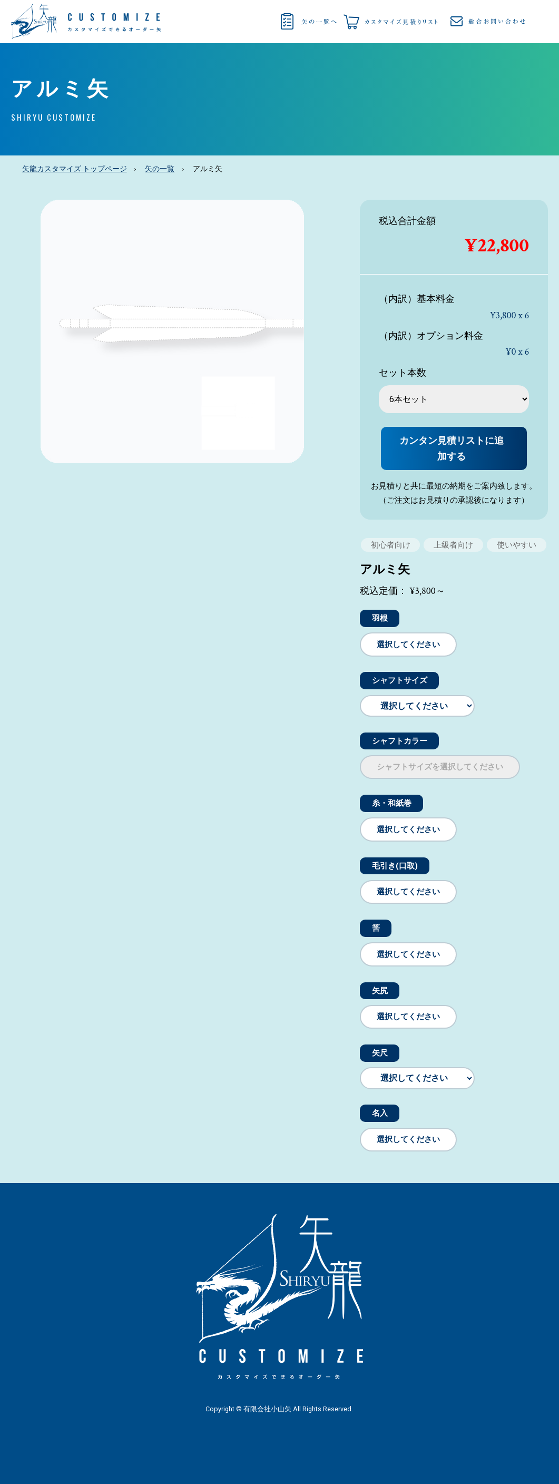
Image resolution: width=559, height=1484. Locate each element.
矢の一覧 (159, 169)
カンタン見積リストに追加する (451, 448)
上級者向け (453, 545)
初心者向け (390, 545)
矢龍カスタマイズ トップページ (74, 169)
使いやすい (516, 545)
